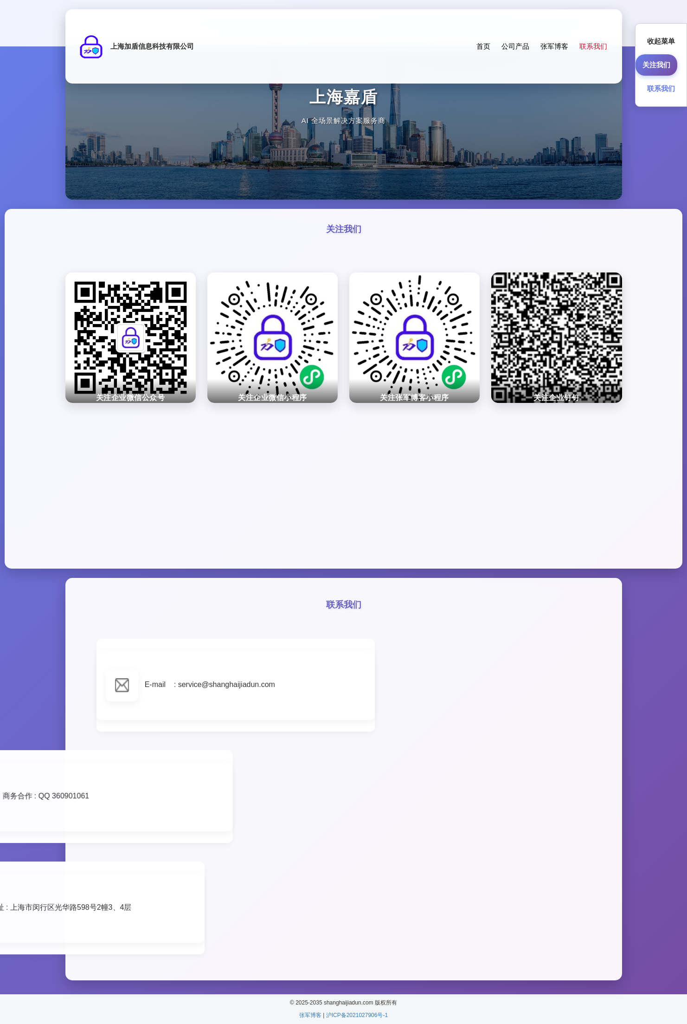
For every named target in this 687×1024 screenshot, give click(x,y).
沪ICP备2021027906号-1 (357, 1015)
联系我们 (593, 46)
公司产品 (515, 46)
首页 (483, 46)
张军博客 (554, 46)
